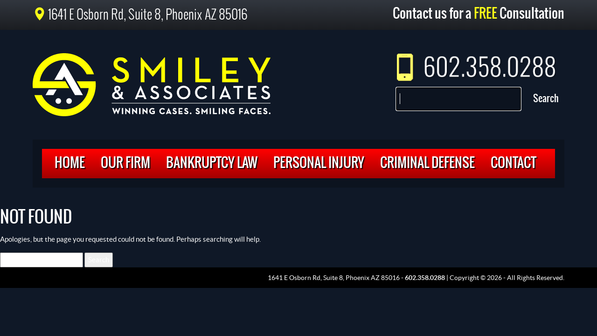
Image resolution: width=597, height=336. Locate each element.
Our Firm (125, 163)
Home (70, 163)
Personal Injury (318, 163)
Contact (513, 163)
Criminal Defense (427, 163)
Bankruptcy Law (211, 163)
